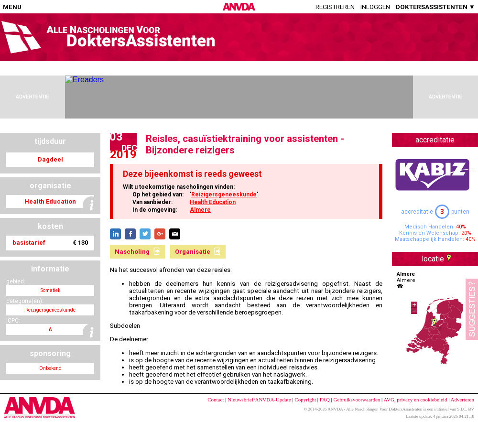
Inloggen (375, 7)
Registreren (335, 7)
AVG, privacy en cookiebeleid (415, 399)
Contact (215, 399)
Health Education (213, 202)
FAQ (325, 399)
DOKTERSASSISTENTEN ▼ (435, 7)
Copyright (305, 399)
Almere (200, 209)
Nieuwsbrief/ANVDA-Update (259, 399)
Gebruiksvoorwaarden (357, 399)
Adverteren (462, 399)
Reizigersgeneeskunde (224, 194)
